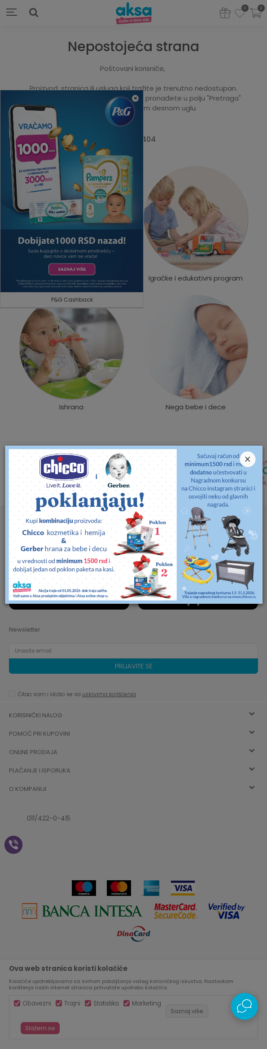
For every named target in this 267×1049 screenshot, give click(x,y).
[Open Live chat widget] (244, 1006)
